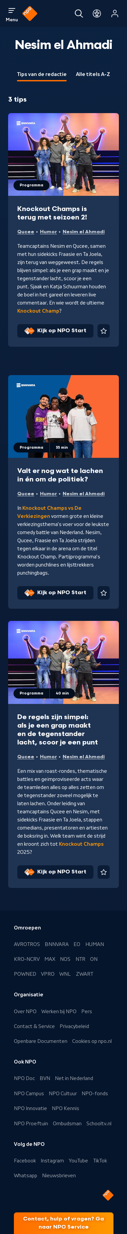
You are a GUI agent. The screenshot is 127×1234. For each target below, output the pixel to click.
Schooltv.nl (98, 1123)
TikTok (100, 1160)
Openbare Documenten (40, 1041)
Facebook (25, 1160)
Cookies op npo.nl (92, 1041)
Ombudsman (67, 1123)
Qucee (25, 232)
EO (76, 944)
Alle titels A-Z (93, 74)
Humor (48, 232)
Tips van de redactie (42, 74)
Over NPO (25, 1011)
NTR (80, 959)
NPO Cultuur (63, 1093)
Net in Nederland (74, 1078)
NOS (65, 959)
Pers (86, 1011)
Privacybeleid (74, 1026)
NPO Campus (29, 1093)
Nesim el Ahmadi (84, 232)
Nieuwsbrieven (59, 1175)
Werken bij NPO (59, 1011)
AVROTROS (27, 944)
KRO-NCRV (27, 959)
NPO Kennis (65, 1108)
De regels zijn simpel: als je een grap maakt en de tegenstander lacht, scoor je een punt (57, 729)
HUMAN (94, 944)
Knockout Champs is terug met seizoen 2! (52, 213)
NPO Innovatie (30, 1108)
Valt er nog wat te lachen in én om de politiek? (60, 475)
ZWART (84, 974)
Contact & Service (34, 1026)
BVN (45, 1078)
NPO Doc (24, 1078)
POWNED (25, 974)
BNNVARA (57, 944)
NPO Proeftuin (31, 1123)
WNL (65, 974)
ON (94, 959)
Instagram (52, 1160)
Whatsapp (25, 1175)
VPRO (48, 974)
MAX (49, 959)
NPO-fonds (95, 1093)
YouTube (78, 1160)
